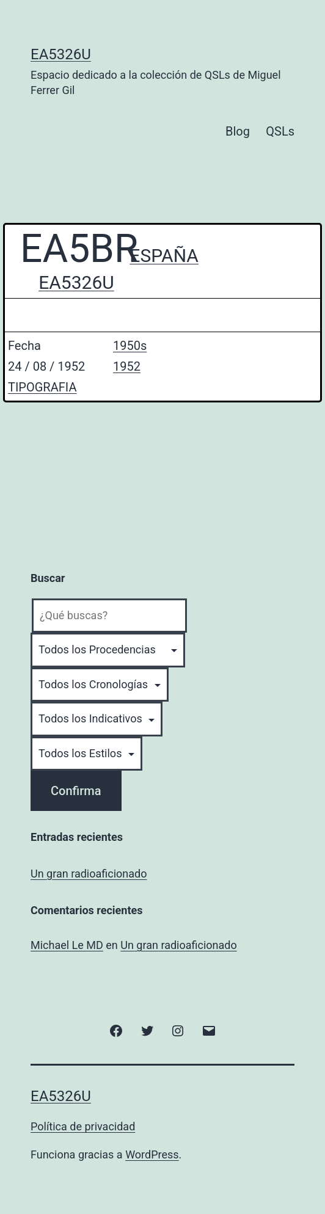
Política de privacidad (83, 1126)
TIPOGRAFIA (42, 387)
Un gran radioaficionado (89, 873)
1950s (130, 345)
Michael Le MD (67, 945)
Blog (237, 131)
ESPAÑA (164, 255)
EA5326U (61, 54)
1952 (127, 366)
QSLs (280, 131)
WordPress (151, 1154)
